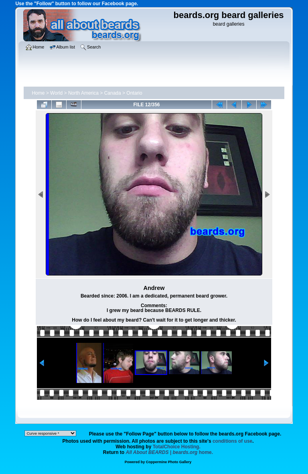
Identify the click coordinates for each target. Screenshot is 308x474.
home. (169, 452)
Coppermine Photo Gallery (169, 462)
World (56, 93)
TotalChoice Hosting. (177, 447)
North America (83, 93)
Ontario (134, 93)
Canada (112, 93)
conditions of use (232, 441)
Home (38, 93)
